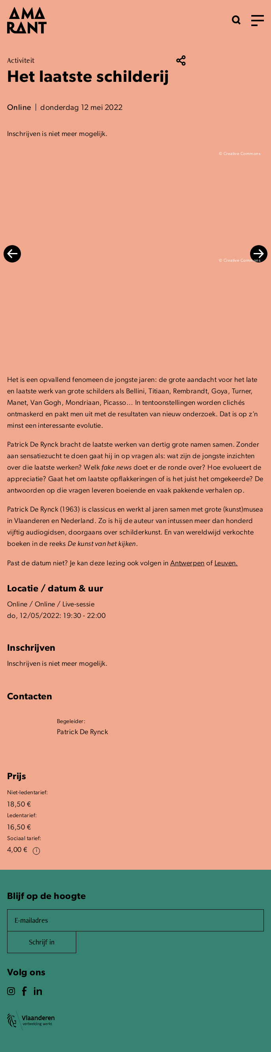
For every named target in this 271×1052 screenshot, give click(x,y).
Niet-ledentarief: (27, 793)
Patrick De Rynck (82, 732)
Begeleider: (71, 722)
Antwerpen (187, 563)
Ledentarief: (22, 816)
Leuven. (226, 563)
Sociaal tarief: (24, 839)
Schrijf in (42, 941)
